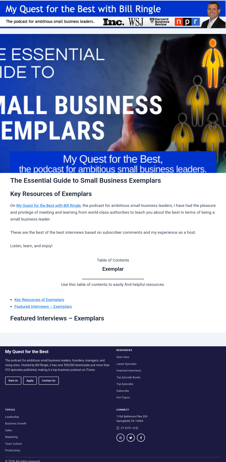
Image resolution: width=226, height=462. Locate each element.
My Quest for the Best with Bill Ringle (49, 205)
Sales (8, 430)
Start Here (122, 357)
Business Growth (15, 423)
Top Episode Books (128, 377)
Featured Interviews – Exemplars (44, 306)
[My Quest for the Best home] (113, 14)
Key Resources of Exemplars (40, 299)
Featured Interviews (128, 370)
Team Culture (13, 443)
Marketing (11, 437)
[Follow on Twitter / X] (131, 438)
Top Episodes (124, 384)
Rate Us (13, 380)
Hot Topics (123, 397)
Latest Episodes (126, 364)
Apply (29, 380)
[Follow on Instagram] (120, 438)
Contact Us (48, 380)
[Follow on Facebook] (141, 438)
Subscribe (122, 390)
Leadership (12, 416)
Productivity (12, 450)
